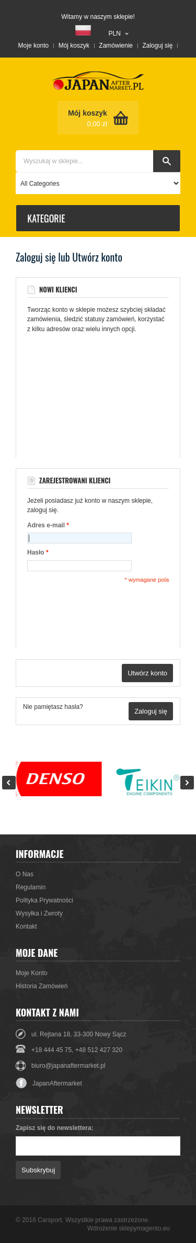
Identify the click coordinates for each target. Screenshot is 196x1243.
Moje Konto (32, 973)
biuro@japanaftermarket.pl (68, 1065)
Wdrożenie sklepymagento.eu (128, 1228)
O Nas (24, 874)
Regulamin (30, 887)
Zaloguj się (157, 45)
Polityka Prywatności (44, 900)
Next (187, 782)
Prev (9, 782)
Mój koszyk (74, 45)
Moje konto (33, 45)
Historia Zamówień (41, 986)
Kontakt (26, 926)
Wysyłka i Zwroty (39, 913)
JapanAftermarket (49, 1083)
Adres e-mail (46, 525)
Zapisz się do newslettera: (55, 1128)
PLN (115, 33)
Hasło (35, 553)
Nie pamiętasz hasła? (53, 706)
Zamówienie (116, 45)
